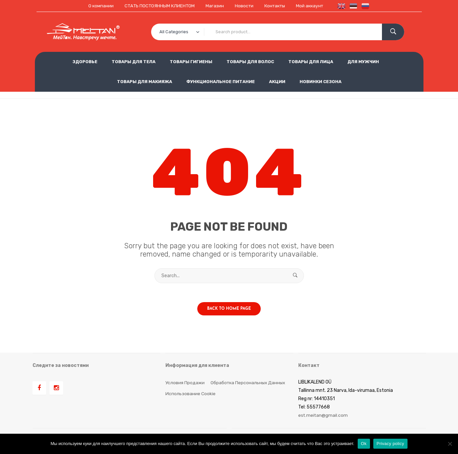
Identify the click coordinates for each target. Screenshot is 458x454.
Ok (364, 443)
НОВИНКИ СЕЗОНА (320, 81)
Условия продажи (185, 383)
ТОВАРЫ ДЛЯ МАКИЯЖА (144, 81)
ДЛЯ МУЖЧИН (363, 61)
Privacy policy (390, 443)
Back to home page (229, 310)
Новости (243, 6)
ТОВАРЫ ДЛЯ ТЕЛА (133, 61)
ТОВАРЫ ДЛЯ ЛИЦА (310, 61)
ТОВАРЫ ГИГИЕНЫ (191, 61)
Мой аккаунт (311, 6)
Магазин (214, 6)
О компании (98, 6)
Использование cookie (190, 394)
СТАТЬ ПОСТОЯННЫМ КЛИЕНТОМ (158, 6)
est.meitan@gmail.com (323, 416)
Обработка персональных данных (249, 383)
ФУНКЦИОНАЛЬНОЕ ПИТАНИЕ (220, 81)
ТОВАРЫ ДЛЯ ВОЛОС (250, 61)
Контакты (275, 6)
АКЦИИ (277, 81)
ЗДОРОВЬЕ (84, 61)
